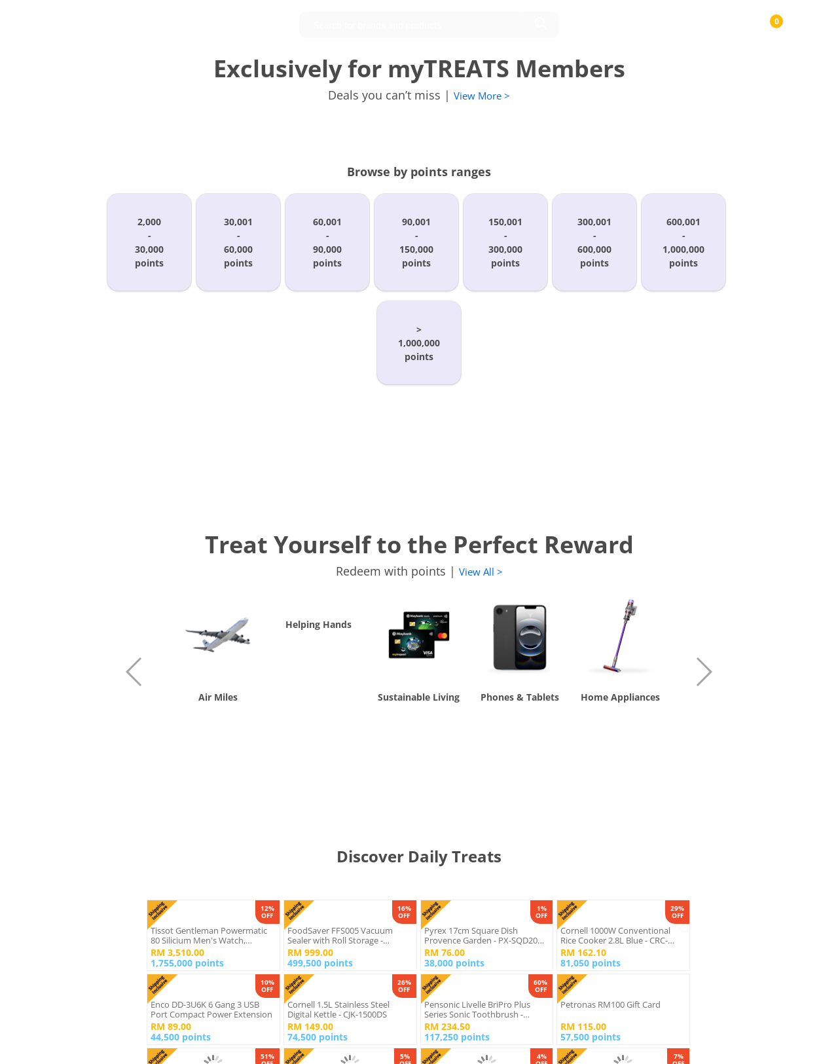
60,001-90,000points (327, 242)
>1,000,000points (419, 343)
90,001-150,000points (416, 242)
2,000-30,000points (149, 242)
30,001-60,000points (238, 242)
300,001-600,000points (594, 242)
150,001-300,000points (505, 242)
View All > (481, 571)
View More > (482, 95)
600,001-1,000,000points (683, 242)
